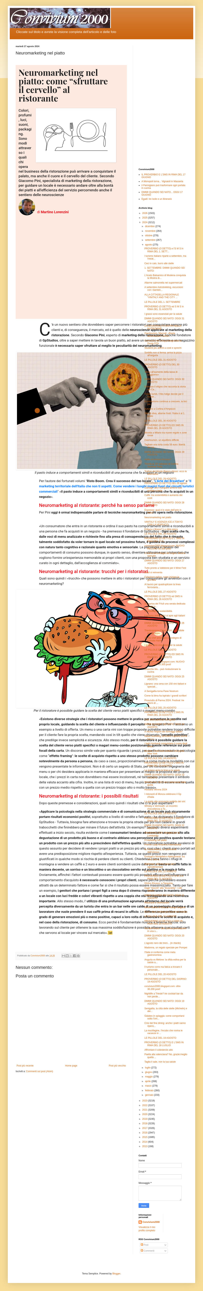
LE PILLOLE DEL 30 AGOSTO (160, 420)
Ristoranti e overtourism (156, 902)
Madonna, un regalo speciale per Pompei (165, 947)
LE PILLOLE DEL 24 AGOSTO (160, 758)
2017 (145, 1128)
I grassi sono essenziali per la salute (163, 314)
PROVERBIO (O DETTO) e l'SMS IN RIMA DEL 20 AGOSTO (163, 922)
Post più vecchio (117, 1065)
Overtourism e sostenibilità (158, 611)
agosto (149, 244)
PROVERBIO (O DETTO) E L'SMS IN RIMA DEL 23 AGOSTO (164, 764)
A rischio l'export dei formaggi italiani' (163, 731)
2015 (145, 1137)
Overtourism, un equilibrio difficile (161, 440)
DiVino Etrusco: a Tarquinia (158, 883)
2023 (145, 1100)
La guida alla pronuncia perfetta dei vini (164, 801)
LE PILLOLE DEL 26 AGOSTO (160, 649)
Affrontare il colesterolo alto (158, 1049)
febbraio (149, 1090)
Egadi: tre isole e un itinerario (157, 199)
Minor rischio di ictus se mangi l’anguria (164, 907)
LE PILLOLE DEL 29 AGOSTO (160, 478)
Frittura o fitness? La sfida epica (161, 529)
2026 (145, 213)
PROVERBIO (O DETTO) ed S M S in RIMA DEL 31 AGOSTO (164, 308)
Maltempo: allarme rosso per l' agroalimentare (160, 865)
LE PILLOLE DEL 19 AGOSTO (160, 1038)
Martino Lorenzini (55, 212)
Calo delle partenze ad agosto (159, 719)
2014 (145, 1141)
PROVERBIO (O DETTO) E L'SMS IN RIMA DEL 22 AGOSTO (164, 819)
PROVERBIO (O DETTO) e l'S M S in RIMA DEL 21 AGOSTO (163, 877)
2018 (145, 1123)
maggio (149, 1076)
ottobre (149, 235)
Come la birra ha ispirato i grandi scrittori (165, 695)
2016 (145, 1132)
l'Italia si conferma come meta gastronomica (159, 953)
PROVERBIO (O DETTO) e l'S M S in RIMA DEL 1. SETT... (163, 250)
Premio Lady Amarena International (162, 844)
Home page (71, 1065)
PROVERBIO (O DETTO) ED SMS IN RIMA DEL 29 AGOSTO (163, 426)
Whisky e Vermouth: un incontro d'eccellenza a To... (160, 807)
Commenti (147, 1250)
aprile (148, 1081)
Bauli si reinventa (153, 572)
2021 (145, 1109)
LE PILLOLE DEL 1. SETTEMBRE (162, 302)
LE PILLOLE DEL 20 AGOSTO (160, 974)
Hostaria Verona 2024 (155, 789)
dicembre (150, 226)
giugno (149, 1072)
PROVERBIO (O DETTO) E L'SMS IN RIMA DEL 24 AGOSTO (164, 713)
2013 (145, 1146)
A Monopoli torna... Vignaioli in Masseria (162, 181)
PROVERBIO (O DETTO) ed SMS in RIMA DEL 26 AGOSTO (163, 597)
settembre (150, 240)
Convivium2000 (151, 1222)
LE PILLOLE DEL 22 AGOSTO (160, 871)
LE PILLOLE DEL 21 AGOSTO (160, 916)
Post (144, 1245)
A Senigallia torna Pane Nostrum (161, 691)
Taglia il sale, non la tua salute (160, 1061)
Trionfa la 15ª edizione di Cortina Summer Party (161, 465)
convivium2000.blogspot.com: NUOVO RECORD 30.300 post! (164, 547)
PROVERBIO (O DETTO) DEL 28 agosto (165, 483)
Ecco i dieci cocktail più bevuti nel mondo (165, 911)
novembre (150, 231)
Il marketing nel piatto (155, 840)
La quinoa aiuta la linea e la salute (162, 770)
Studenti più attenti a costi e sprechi (162, 348)
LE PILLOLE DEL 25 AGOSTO (160, 707)
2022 (145, 1105)
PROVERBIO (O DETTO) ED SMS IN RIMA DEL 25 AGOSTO (163, 655)
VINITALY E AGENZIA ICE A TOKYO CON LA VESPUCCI (163, 523)
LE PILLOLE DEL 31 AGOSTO (160, 359)
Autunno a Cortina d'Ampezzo (159, 408)
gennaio (149, 1095)
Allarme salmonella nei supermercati (163, 282)
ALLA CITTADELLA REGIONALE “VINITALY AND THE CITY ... (161, 296)
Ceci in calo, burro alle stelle (159, 263)
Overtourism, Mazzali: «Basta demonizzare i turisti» (159, 334)
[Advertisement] (163, 103)
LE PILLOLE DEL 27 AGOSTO (160, 591)
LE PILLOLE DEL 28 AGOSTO (160, 533)
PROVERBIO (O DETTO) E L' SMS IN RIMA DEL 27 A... (164, 539)
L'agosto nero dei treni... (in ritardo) (162, 943)
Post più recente (25, 1065)
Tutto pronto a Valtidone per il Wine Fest (165, 568)
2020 (145, 1114)
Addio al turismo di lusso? (157, 459)
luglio (148, 1067)
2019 (145, 1119)
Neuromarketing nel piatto (157, 517)
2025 (145, 217)
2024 (145, 222)
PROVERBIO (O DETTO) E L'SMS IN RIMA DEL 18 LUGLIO (164, 1044)
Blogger (116, 1273)
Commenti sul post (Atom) (39, 1071)
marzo (148, 1085)
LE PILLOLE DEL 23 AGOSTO (160, 813)
